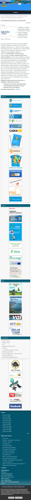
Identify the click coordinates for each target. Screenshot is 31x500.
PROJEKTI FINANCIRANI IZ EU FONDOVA (13, 16)
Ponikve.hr (4, 348)
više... (28, 433)
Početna (2, 16)
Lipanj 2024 (5, 417)
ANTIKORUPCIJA (6, 454)
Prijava (3, 483)
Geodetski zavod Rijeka (7, 351)
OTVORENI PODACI (7, 445)
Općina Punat (12, 3)
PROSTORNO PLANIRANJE (9, 447)
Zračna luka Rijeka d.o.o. (8, 355)
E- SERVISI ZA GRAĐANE (8, 451)
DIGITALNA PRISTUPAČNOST (9, 458)
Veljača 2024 (5, 424)
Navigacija (15, 12)
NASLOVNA (5, 438)
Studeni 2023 (5, 429)
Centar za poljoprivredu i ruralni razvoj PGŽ (12, 353)
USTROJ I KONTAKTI (7, 442)
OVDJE (26, 34)
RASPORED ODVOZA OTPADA (10, 350)
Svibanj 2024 (5, 418)
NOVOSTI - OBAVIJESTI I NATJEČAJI (11, 440)
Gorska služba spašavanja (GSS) (9, 357)
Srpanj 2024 (5, 415)
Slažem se (11, 497)
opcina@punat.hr (9, 477)
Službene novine (6, 342)
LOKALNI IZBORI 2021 (7, 462)
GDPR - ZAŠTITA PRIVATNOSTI (9, 456)
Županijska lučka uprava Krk (8, 346)
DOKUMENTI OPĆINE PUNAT (9, 449)
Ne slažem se (19, 497)
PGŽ (3, 344)
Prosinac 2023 (5, 427)
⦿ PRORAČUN (6, 443)
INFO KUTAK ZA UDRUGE (8, 453)
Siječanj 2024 (5, 426)
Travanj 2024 (5, 420)
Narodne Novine (6, 340)
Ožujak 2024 (5, 422)
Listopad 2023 (5, 431)
